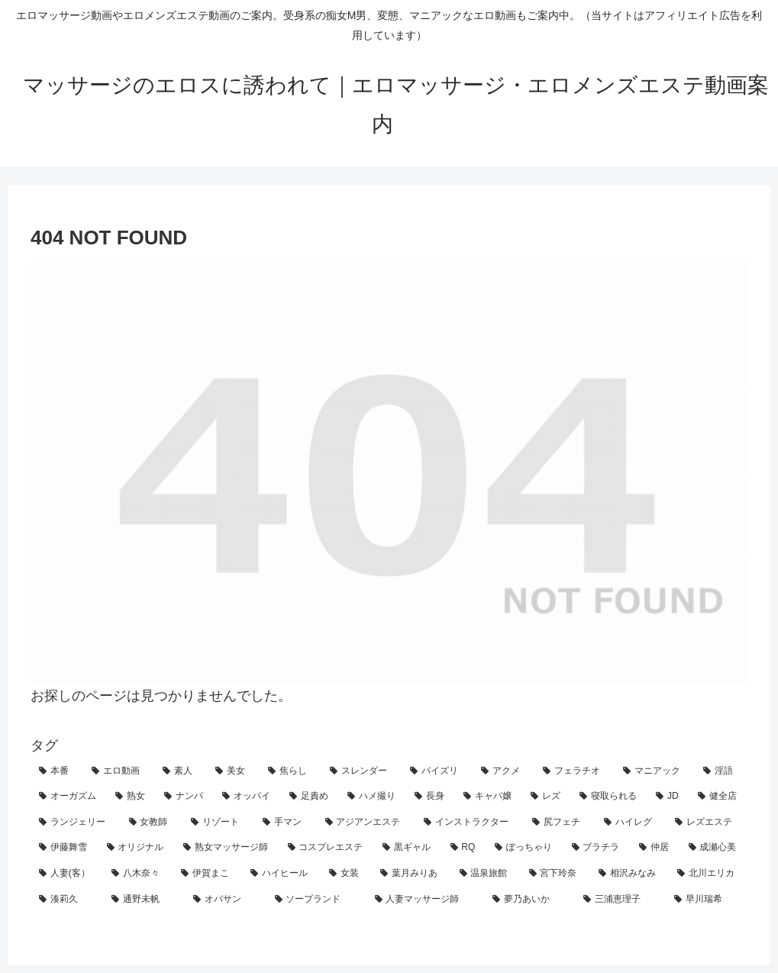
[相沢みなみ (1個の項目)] (629, 873)
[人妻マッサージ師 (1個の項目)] (425, 899)
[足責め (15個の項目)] (309, 796)
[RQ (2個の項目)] (465, 847)
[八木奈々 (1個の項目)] (138, 873)
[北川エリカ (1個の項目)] (708, 873)
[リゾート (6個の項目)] (218, 822)
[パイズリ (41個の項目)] (437, 771)
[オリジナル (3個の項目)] (137, 847)
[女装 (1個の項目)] (346, 873)
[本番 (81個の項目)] (57, 771)
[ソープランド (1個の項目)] (316, 899)
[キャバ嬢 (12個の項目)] (489, 796)
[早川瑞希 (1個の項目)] (706, 899)
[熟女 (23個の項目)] (131, 796)
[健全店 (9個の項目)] (718, 796)
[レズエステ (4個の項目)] (707, 822)
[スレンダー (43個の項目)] (361, 771)
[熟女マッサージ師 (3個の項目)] (227, 847)
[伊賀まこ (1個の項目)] (207, 873)
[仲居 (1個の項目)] (655, 847)
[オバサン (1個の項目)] (225, 899)
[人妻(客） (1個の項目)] (67, 873)
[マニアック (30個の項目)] (654, 771)
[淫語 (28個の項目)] (721, 771)
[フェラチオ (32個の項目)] (574, 771)
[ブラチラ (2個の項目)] (597, 847)
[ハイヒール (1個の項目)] (281, 873)
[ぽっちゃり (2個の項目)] (525, 847)
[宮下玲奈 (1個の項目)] (555, 873)
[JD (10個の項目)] (668, 796)
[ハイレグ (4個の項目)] (631, 822)
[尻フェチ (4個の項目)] (559, 822)
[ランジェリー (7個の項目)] (75, 822)
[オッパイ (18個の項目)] (247, 796)
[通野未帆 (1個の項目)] (144, 899)
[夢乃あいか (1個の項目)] (529, 899)
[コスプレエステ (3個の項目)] (327, 847)
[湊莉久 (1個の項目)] (67, 899)
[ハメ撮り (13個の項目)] (373, 796)
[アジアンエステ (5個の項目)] (366, 822)
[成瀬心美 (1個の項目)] (714, 847)
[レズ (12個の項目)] (547, 796)
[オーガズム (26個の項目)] (68, 796)
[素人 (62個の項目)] (180, 771)
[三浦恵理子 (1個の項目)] (620, 899)
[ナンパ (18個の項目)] (184, 796)
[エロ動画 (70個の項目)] (119, 771)
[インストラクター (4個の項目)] (469, 822)
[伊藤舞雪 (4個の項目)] (64, 847)
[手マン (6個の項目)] (285, 822)
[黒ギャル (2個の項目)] (408, 847)
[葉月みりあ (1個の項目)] (411, 873)
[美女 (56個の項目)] (233, 771)
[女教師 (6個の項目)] (152, 822)
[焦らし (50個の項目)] (290, 771)
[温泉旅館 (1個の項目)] (486, 873)
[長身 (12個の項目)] (431, 796)
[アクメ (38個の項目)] (503, 771)
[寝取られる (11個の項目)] (609, 796)
